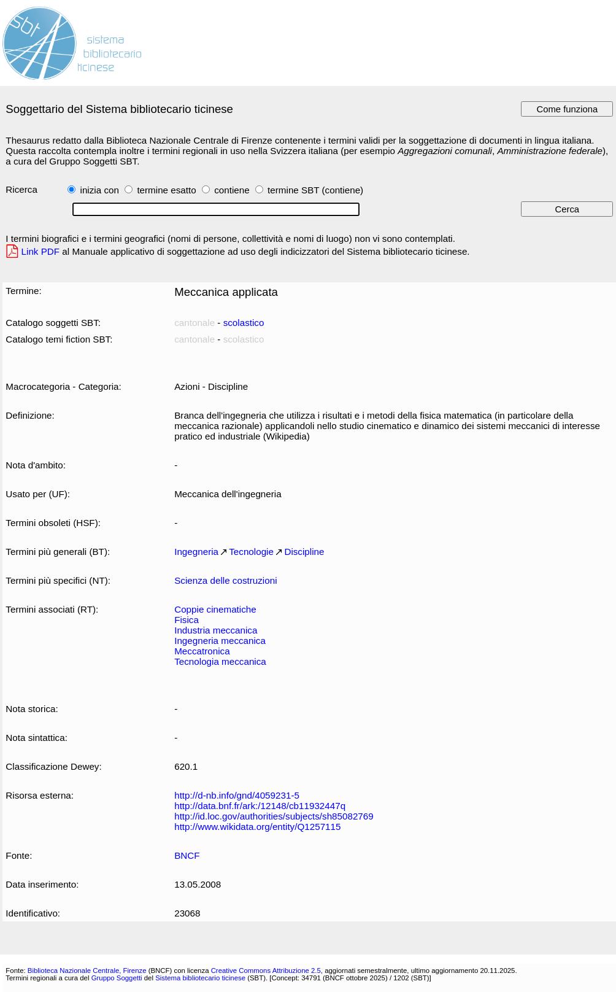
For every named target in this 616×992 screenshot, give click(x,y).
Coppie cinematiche (215, 609)
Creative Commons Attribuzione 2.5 (266, 970)
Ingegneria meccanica (220, 640)
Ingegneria (196, 551)
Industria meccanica (215, 630)
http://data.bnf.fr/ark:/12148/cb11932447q (259, 805)
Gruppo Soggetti (116, 978)
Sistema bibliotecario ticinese (200, 978)
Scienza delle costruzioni (225, 580)
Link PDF (40, 251)
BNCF (186, 855)
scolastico (243, 322)
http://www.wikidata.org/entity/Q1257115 (257, 826)
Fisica (186, 619)
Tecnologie (251, 551)
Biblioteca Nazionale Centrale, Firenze (87, 970)
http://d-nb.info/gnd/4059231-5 (236, 795)
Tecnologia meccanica (220, 661)
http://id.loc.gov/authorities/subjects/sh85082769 (274, 816)
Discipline (304, 551)
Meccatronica (201, 651)
